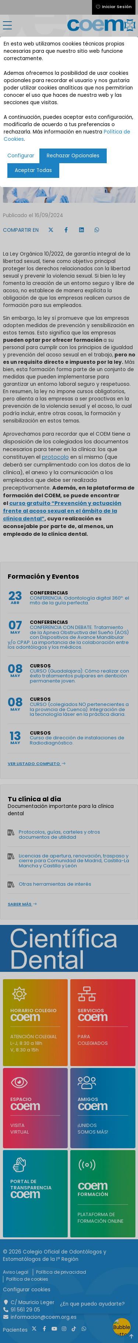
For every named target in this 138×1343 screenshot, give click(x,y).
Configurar (20, 155)
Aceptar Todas (33, 170)
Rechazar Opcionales (73, 155)
